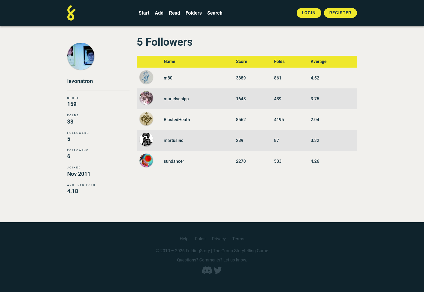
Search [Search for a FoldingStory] (214, 13)
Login (309, 12)
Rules (200, 239)
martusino (174, 140)
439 (277, 98)
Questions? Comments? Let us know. (212, 260)
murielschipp (176, 98)
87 (276, 140)
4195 (279, 119)
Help (184, 239)
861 (277, 78)
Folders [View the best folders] (194, 13)
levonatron (80, 81)
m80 (168, 78)
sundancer (174, 161)
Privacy (219, 239)
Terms (238, 239)
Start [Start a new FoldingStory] (144, 13)
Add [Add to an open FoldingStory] (159, 13)
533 (277, 161)
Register (340, 12)
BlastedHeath (177, 119)
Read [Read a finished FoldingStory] (174, 13)
